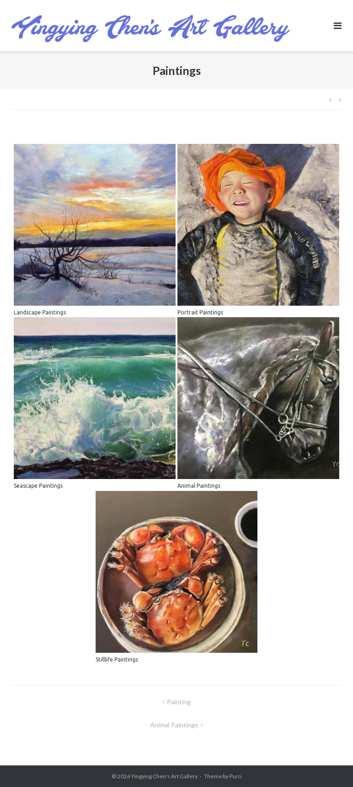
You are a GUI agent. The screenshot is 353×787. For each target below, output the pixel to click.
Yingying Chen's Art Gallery (164, 776)
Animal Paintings (174, 725)
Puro (235, 776)
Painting (179, 702)
